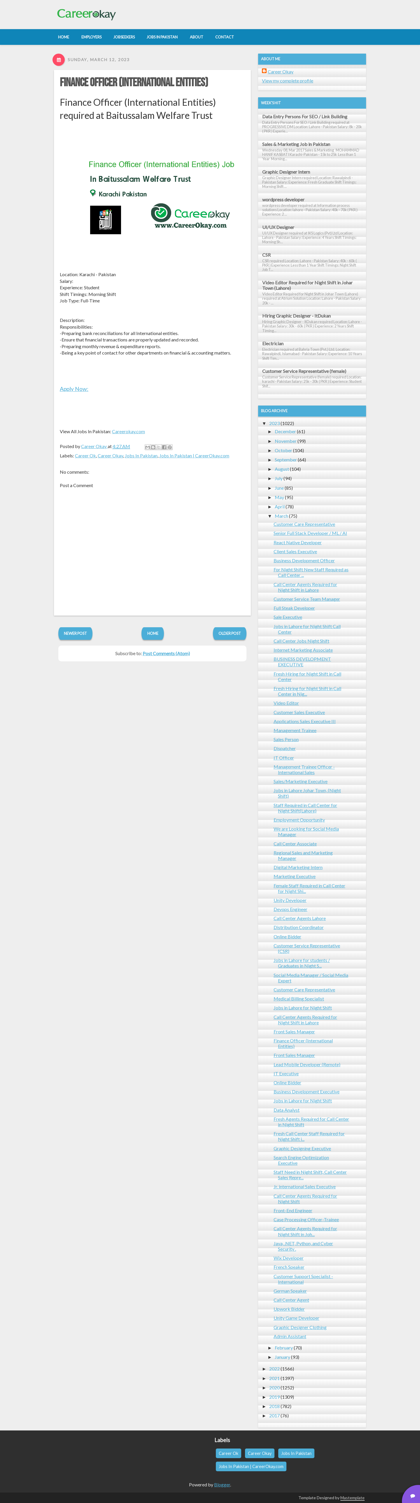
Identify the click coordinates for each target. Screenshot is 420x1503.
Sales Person (286, 739)
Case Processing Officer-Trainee (306, 1219)
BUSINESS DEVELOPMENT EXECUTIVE (302, 661)
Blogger (222, 1484)
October (283, 450)
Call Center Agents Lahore (300, 918)
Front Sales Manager (294, 1031)
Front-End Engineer (293, 1210)
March (281, 516)
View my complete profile (287, 80)
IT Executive (286, 1073)
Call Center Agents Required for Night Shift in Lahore (305, 587)
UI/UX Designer (278, 227)
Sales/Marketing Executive (301, 781)
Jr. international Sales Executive (305, 1186)
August (282, 469)
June (279, 488)
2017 (274, 1415)
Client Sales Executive (295, 551)
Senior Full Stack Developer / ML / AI (310, 533)
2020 (274, 1387)
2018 (274, 1406)
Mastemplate (352, 1497)
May (279, 497)
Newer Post (75, 633)
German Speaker (290, 1291)
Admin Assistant (290, 1336)
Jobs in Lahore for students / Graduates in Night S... (302, 962)
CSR (266, 255)
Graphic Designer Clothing (300, 1327)
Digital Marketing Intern (298, 867)
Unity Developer (290, 900)
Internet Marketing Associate (303, 650)
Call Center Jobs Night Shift (301, 641)
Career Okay (110, 455)
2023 (274, 423)
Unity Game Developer (296, 1318)
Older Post (229, 633)
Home (152, 633)
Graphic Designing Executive (302, 1148)
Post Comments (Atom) (166, 653)
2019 (274, 1397)
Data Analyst (287, 1110)
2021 (274, 1378)
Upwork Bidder (289, 1309)
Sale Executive (288, 617)
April (280, 506)
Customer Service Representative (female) (304, 371)
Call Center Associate (295, 843)
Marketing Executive (295, 876)
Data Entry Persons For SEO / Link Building (304, 116)
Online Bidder (287, 936)
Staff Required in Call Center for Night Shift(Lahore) (305, 807)
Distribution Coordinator (299, 927)
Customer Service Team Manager (307, 599)
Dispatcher (285, 748)
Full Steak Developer (294, 608)
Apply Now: (74, 388)
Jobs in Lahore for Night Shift (303, 1007)
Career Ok (85, 455)
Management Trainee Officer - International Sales (304, 769)
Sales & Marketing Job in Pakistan (296, 144)
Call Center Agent (291, 1300)
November (286, 441)
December (285, 431)
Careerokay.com (128, 431)
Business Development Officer (304, 560)
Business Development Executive (307, 1091)
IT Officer (284, 757)
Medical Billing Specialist (299, 998)
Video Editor (286, 703)
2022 (274, 1368)
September (286, 459)
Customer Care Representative (304, 524)
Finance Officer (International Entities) (134, 83)
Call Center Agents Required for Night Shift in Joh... (305, 1231)
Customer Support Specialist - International (303, 1278)
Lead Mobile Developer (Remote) (307, 1064)
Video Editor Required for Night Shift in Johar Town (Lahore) (307, 285)
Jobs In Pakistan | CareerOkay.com (194, 455)
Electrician (273, 343)
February (284, 1347)
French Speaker (289, 1267)
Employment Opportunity (299, 819)
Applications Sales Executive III (305, 721)
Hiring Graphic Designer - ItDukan (296, 315)
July (279, 478)
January (282, 1357)
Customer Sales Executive (299, 712)
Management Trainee (295, 730)
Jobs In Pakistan (141, 455)
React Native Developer (298, 542)
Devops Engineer (290, 909)
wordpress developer (283, 199)
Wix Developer (289, 1258)
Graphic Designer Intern (286, 172)
